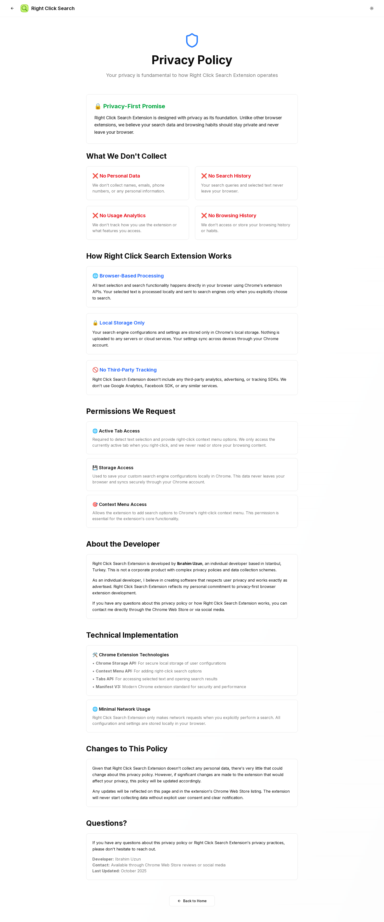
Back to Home (192, 901)
